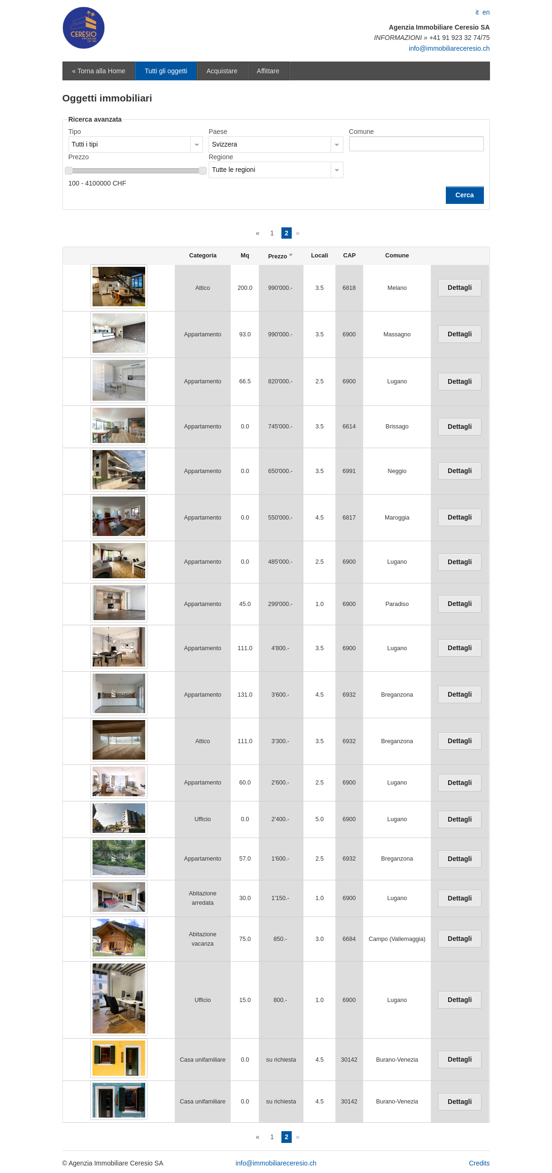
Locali (319, 255)
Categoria (203, 255)
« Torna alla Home (98, 71)
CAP (349, 255)
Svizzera (224, 144)
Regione (221, 157)
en (486, 12)
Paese (218, 131)
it (477, 12)
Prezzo (79, 157)
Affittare (268, 71)
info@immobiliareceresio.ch (449, 48)
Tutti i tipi (85, 144)
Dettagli (460, 287)
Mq (245, 255)
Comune (361, 131)
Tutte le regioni (233, 169)
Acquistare (221, 71)
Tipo (75, 131)
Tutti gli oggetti (166, 71)
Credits (479, 1163)
